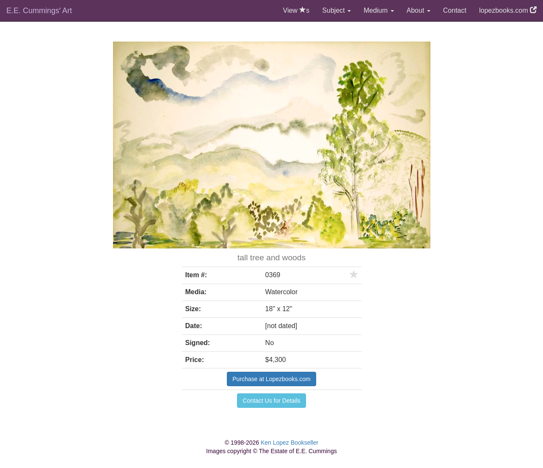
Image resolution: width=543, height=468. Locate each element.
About (418, 10)
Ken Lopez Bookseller (289, 442)
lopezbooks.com (508, 10)
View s (296, 10)
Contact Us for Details (271, 400)
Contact (454, 10)
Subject (336, 10)
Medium (379, 10)
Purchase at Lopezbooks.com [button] (271, 379)
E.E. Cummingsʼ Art (39, 10)
